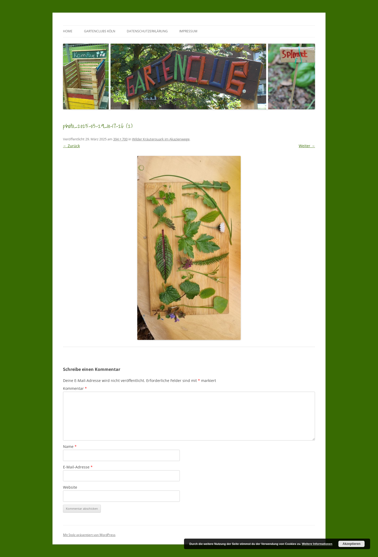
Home (67, 31)
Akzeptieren (351, 544)
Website (70, 487)
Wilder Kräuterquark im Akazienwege (161, 139)
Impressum (188, 31)
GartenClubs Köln (99, 31)
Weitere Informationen (317, 543)
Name (70, 446)
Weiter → (307, 145)
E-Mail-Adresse (78, 466)
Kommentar (75, 388)
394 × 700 (120, 139)
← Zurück (71, 145)
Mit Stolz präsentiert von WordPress (89, 535)
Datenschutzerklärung (147, 31)
